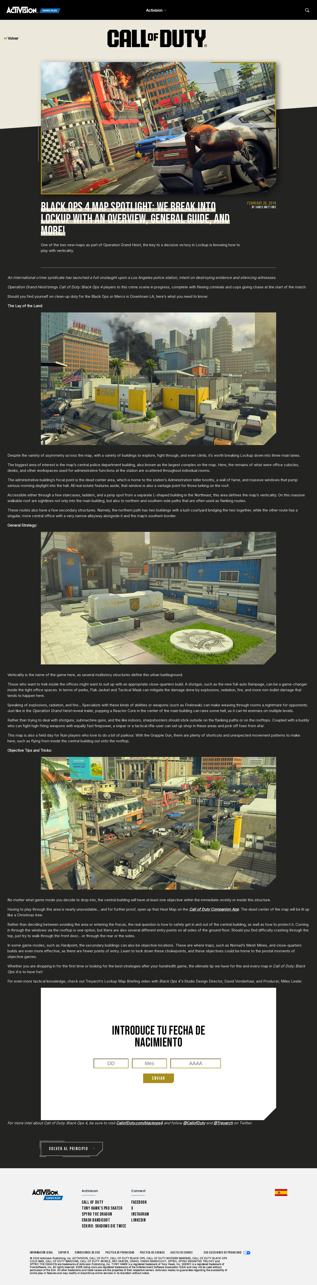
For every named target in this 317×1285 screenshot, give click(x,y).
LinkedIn (138, 1220)
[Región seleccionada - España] (281, 1192)
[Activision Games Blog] (33, 10)
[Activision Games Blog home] (47, 1195)
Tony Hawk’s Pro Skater (102, 1208)
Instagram (140, 1214)
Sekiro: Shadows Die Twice (104, 1226)
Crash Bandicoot (96, 1220)
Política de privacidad (120, 1253)
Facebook (139, 1202)
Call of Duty (93, 1202)
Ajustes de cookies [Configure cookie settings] (181, 1253)
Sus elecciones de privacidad (222, 1253)
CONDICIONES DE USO (87, 1253)
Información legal (41, 1253)
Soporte (63, 1253)
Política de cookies (152, 1253)
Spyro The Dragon (97, 1214)
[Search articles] (307, 10)
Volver (11, 38)
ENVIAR (158, 1078)
